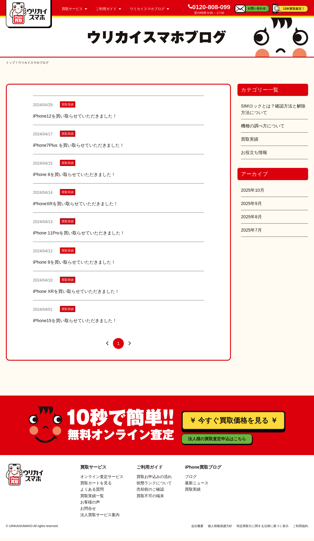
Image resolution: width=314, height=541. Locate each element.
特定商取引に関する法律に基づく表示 (262, 529)
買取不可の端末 (150, 499)
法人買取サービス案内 (99, 518)
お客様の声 (90, 505)
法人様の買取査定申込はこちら (207, 442)
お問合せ (88, 511)
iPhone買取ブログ (203, 470)
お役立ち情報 (254, 152)
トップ (10, 62)
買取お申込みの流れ (154, 480)
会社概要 (197, 529)
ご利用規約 (300, 529)
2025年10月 (252, 190)
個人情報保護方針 (220, 529)
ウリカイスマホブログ (149, 9)
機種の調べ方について (263, 125)
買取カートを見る (96, 486)
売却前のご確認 (150, 492)
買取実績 (249, 139)
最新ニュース (196, 486)
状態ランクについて (154, 486)
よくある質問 (92, 492)
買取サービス (74, 9)
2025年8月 (251, 216)
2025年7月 (251, 230)
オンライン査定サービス (101, 480)
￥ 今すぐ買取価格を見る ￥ (233, 422)
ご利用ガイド (108, 9)
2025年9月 (251, 203)
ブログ (191, 480)
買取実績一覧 (92, 499)
